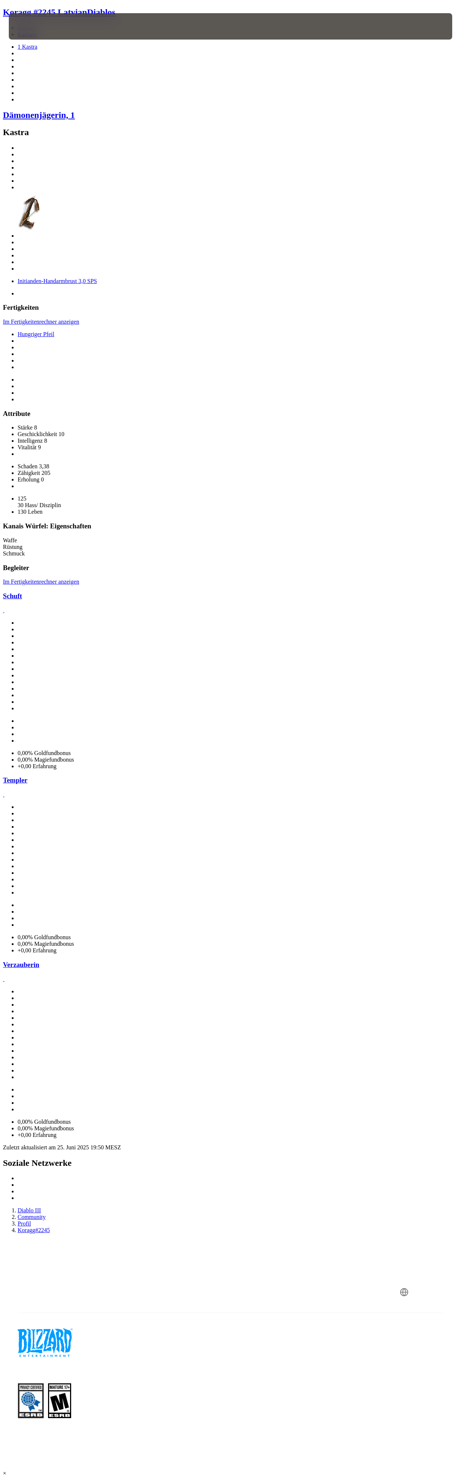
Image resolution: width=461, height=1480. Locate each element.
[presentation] (31, 26)
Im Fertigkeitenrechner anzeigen (41, 322)
